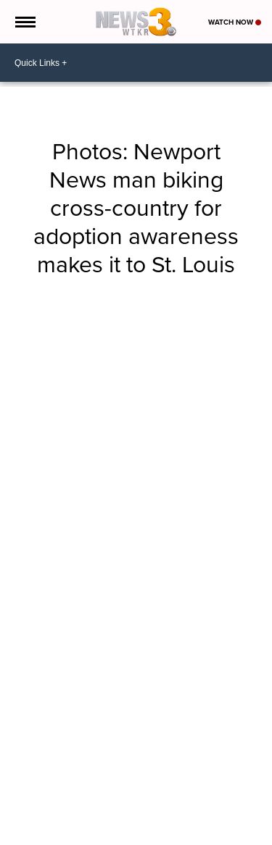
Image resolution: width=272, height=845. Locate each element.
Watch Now (234, 22)
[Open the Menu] (24, 22)
